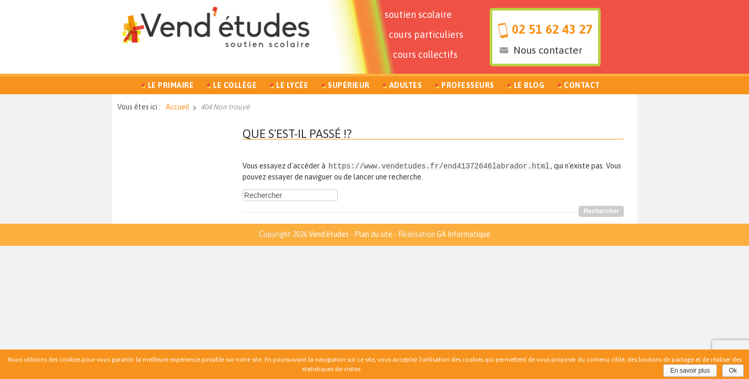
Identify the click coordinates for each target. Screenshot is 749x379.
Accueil (177, 107)
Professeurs (467, 85)
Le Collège (235, 85)
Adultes (405, 85)
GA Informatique (463, 234)
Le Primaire (171, 85)
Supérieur (349, 85)
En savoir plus (690, 370)
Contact (582, 85)
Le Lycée (292, 85)
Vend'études (329, 234)
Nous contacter (547, 50)
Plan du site (373, 234)
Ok (733, 370)
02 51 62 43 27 (552, 29)
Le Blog (529, 85)
